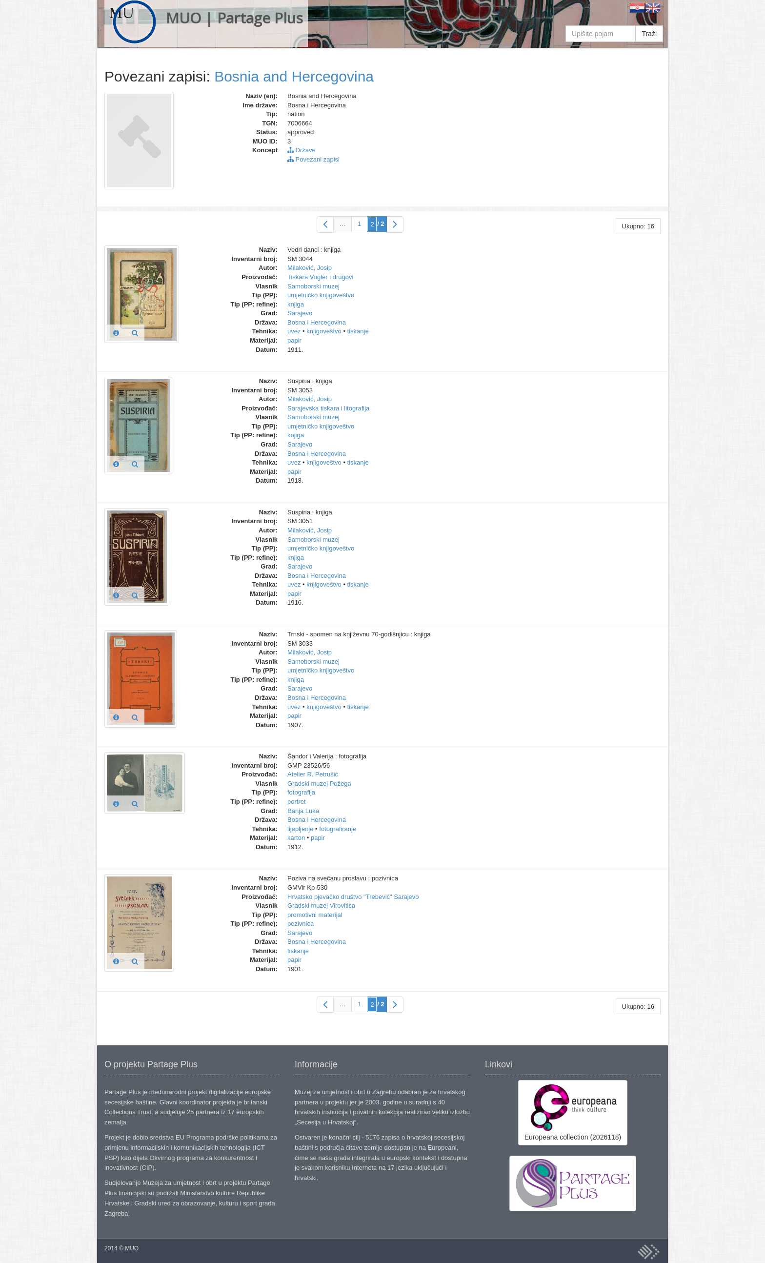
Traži (649, 34)
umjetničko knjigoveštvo (320, 295)
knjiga (295, 304)
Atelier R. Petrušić (312, 774)
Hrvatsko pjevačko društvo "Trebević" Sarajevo (353, 896)
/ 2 (380, 223)
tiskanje (358, 331)
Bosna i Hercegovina (316, 322)
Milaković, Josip (309, 267)
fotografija (301, 792)
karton (296, 837)
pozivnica (300, 923)
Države (301, 150)
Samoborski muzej (313, 286)
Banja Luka (303, 811)
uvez (294, 331)
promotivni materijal (314, 914)
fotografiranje (337, 829)
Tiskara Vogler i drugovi (320, 277)
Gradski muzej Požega (319, 783)
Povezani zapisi (313, 159)
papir (294, 340)
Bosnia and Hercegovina (294, 76)
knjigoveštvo (324, 331)
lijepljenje (300, 829)
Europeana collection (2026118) (572, 1112)
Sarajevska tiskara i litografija (328, 408)
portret (296, 801)
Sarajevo (299, 313)
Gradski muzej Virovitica (321, 905)
